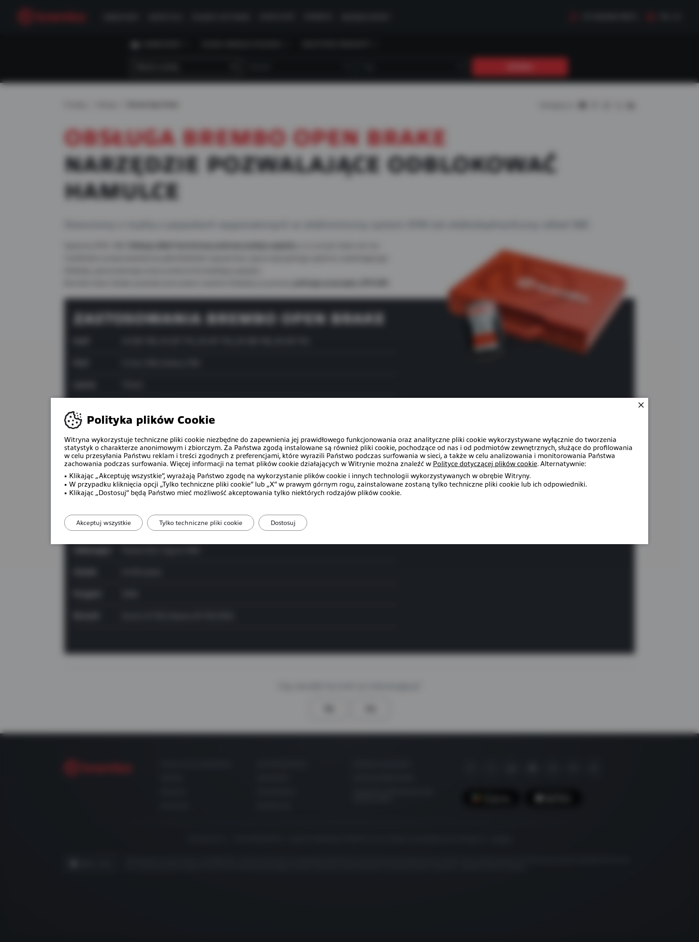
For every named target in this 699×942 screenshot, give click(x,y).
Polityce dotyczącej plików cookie (485, 463)
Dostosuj (292, 522)
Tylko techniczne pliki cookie (206, 522)
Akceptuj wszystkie (105, 522)
